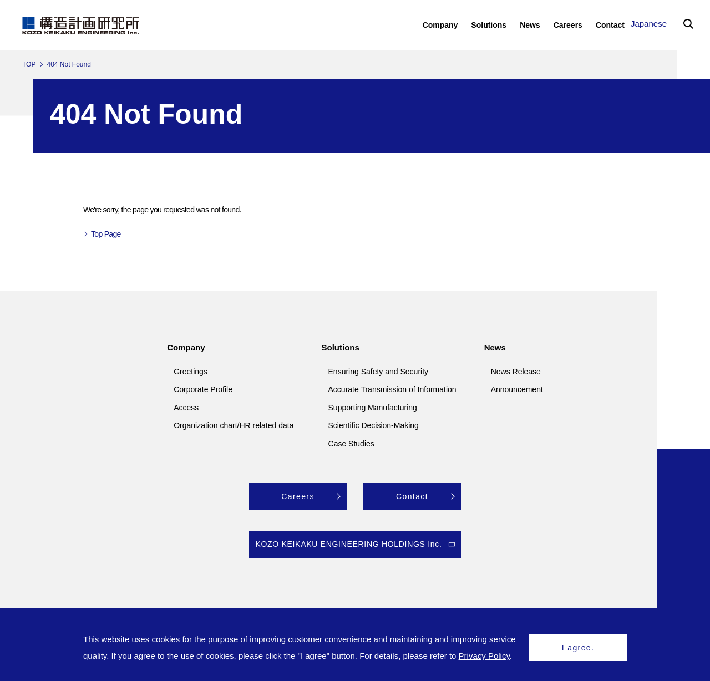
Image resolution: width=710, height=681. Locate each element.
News (495, 347)
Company (186, 347)
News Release (516, 371)
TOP (29, 64)
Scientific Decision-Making (373, 425)
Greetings (190, 371)
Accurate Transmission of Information (392, 389)
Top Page (106, 234)
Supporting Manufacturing (372, 407)
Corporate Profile (203, 389)
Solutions (340, 347)
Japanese (649, 23)
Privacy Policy (484, 655)
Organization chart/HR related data (233, 425)
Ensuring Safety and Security (378, 371)
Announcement (517, 389)
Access (186, 407)
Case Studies (351, 443)
